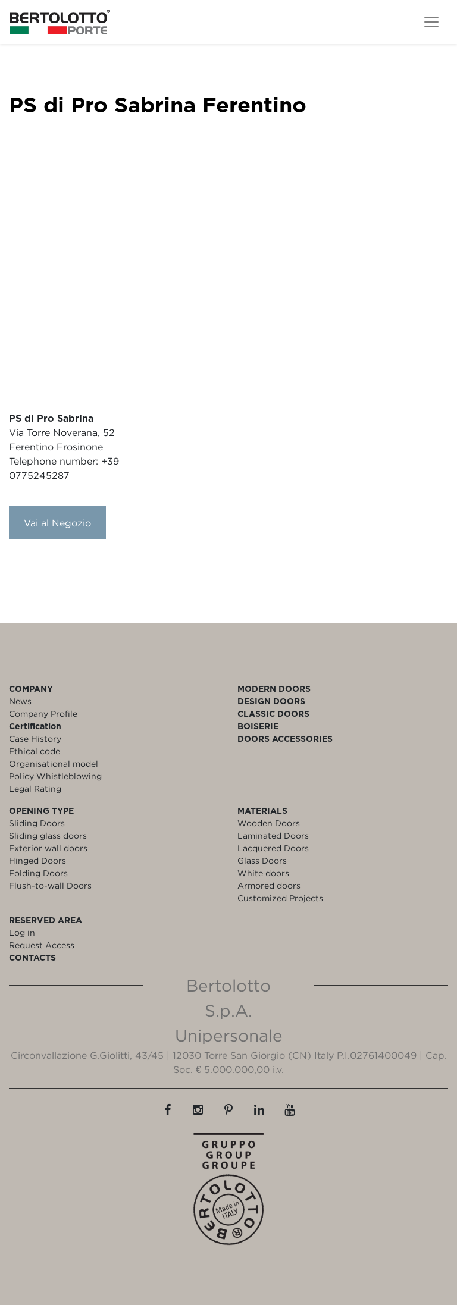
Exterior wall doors (48, 847)
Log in (22, 932)
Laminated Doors (273, 835)
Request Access (41, 944)
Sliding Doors (37, 822)
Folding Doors (38, 872)
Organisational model (53, 763)
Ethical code (34, 750)
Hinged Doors (37, 860)
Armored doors (269, 885)
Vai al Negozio (57, 522)
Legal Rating (35, 788)
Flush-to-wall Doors (50, 885)
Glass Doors (262, 860)
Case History (35, 738)
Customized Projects (280, 897)
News (20, 701)
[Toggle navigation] (431, 22)
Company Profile (43, 713)
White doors (263, 872)
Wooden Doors (268, 822)
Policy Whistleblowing (55, 775)
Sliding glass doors (48, 835)
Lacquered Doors (273, 847)
